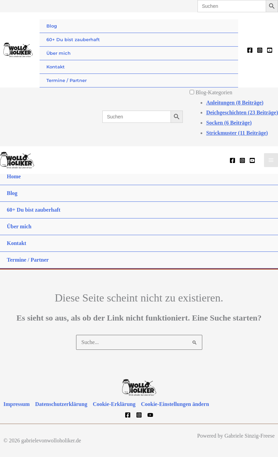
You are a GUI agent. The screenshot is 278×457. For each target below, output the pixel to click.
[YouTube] (270, 50)
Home (14, 176)
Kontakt (55, 66)
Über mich (58, 53)
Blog (51, 26)
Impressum (16, 404)
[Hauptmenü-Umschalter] (271, 160)
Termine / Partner (66, 80)
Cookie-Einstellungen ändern (175, 404)
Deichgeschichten (242, 112)
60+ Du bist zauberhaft (73, 39)
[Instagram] (260, 50)
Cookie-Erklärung (114, 404)
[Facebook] (250, 50)
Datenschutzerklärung (61, 404)
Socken (228, 123)
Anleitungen (234, 102)
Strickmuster (237, 133)
